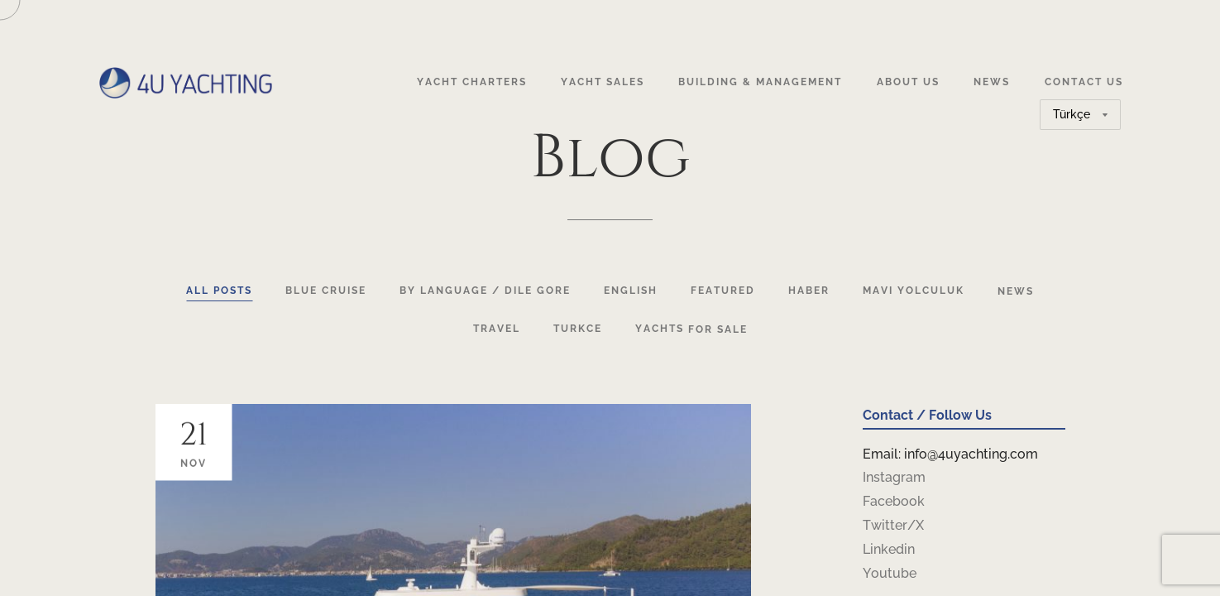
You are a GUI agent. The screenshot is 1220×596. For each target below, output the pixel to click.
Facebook (894, 501)
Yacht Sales (602, 82)
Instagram (894, 477)
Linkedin (889, 549)
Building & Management (760, 82)
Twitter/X (893, 525)
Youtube (889, 573)
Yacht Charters (472, 82)
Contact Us (1084, 82)
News (992, 82)
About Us (908, 82)
